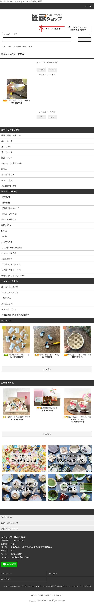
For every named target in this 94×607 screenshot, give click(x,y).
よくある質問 (7, 304)
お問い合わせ (5, 579)
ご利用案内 (6, 298)
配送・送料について (30, 586)
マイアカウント (6, 573)
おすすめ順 (41, 62)
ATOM (89, 586)
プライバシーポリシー (72, 586)
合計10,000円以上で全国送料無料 (15, 315)
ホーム (5, 46)
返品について (42, 586)
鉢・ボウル (12, 46)
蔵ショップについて (9, 287)
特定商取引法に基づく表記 (56, 586)
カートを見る (52, 573)
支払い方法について (16, 586)
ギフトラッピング (8, 309)
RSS (84, 586)
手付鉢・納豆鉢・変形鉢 (24, 46)
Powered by (47, 601)
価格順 (49, 62)
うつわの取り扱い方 (9, 292)
